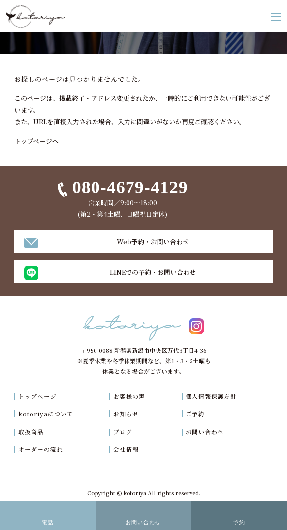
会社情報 (126, 449)
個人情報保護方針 (211, 396)
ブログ (122, 432)
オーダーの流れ (40, 449)
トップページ (37, 396)
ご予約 (195, 414)
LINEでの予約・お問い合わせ (153, 272)
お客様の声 (129, 396)
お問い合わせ (205, 432)
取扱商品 (31, 432)
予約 (239, 522)
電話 (48, 522)
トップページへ (36, 141)
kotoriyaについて (45, 414)
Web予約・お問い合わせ (153, 241)
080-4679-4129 (130, 187)
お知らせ (126, 414)
